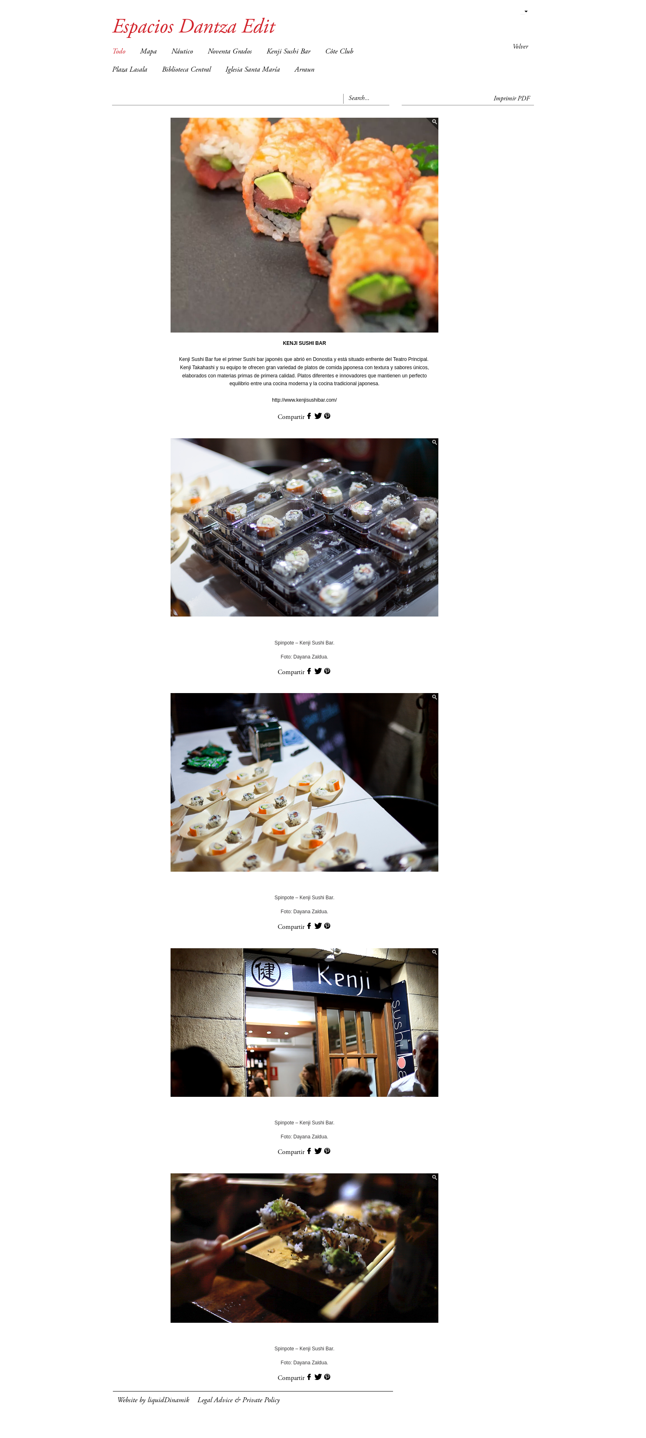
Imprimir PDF (512, 98)
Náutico (182, 52)
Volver (520, 47)
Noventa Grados (230, 52)
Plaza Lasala (129, 70)
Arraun (304, 70)
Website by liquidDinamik (153, 1400)
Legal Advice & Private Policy (238, 1400)
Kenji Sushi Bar (288, 52)
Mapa (148, 52)
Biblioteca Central (186, 70)
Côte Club (339, 52)
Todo (118, 52)
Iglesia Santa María (252, 70)
